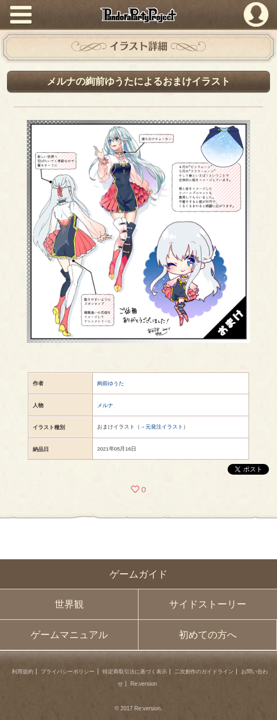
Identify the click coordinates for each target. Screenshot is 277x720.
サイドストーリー (207, 604)
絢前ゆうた (110, 383)
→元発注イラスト (161, 427)
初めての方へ (208, 634)
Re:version (143, 684)
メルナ (105, 405)
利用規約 (22, 671)
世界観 (69, 604)
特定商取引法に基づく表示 (135, 671)
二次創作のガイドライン (204, 671)
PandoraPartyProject (138, 15)
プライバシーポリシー (67, 671)
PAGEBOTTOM (260, 701)
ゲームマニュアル (69, 634)
